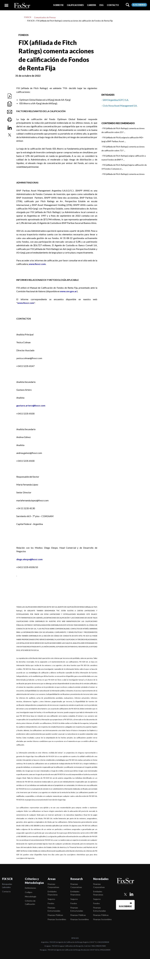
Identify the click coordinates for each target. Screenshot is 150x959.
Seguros (51, 899)
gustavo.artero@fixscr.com (30, 405)
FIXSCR (27, 17)
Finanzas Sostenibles (57, 919)
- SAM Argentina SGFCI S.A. (115, 99)
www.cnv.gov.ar (68, 291)
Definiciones (30, 888)
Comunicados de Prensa (45, 17)
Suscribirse (139, 5)
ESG (101, 5)
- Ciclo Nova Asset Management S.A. (119, 105)
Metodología (30, 896)
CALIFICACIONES (75, 5)
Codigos (28, 892)
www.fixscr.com (37, 264)
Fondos (51, 903)
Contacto (6, 891)
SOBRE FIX (58, 5)
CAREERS (91, 5)
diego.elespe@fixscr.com (29, 559)
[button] (58, 5)
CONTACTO (113, 5)
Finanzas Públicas (55, 915)
